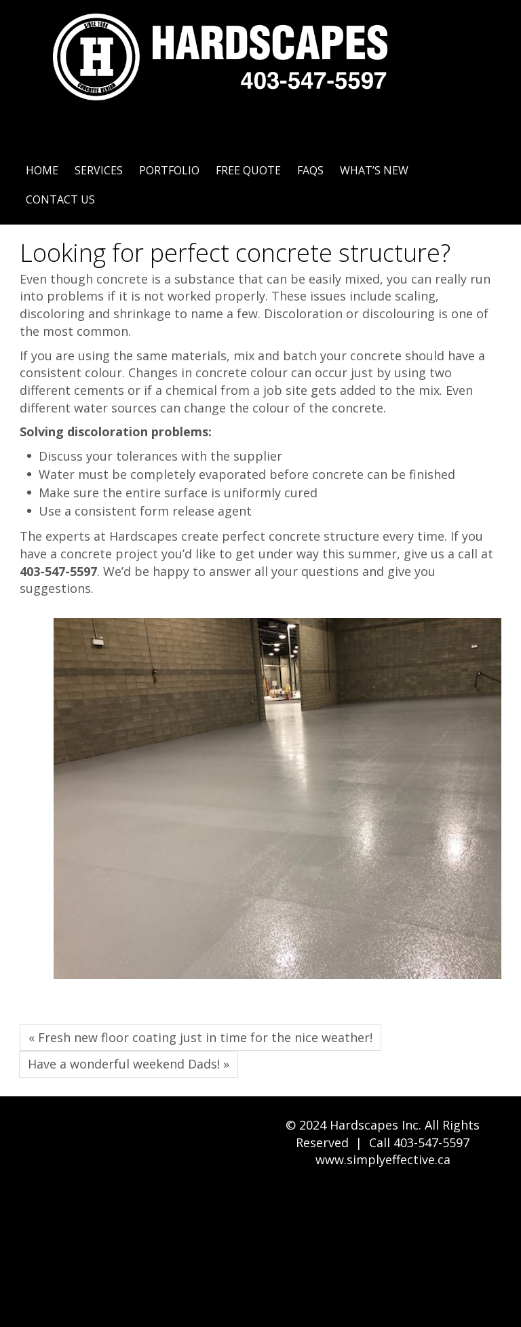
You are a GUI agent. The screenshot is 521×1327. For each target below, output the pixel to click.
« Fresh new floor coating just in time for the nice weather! (200, 1037)
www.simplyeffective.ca (382, 1159)
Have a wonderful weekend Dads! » (128, 1064)
